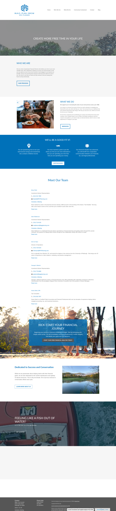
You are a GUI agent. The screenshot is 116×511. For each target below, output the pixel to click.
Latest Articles (40, 502)
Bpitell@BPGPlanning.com (40, 199)
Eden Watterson (35, 216)
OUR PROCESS (23, 83)
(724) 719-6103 (37, 247)
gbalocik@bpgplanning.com (40, 274)
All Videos (39, 503)
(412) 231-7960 (37, 196)
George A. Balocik (36, 265)
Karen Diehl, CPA (35, 290)
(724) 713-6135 (37, 222)
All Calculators (40, 505)
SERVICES (65, 126)
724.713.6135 (21, 502)
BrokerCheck (77, 501)
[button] (49, 10)
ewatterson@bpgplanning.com (41, 225)
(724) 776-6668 (37, 271)
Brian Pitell (34, 190)
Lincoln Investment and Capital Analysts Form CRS (80, 509)
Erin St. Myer (34, 241)
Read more (34, 209)
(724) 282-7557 (37, 296)
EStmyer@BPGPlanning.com (41, 250)
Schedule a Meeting (36, 201)
